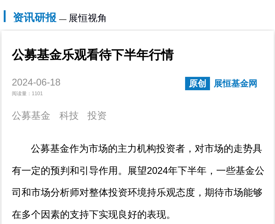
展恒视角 (87, 18)
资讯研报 (34, 18)
